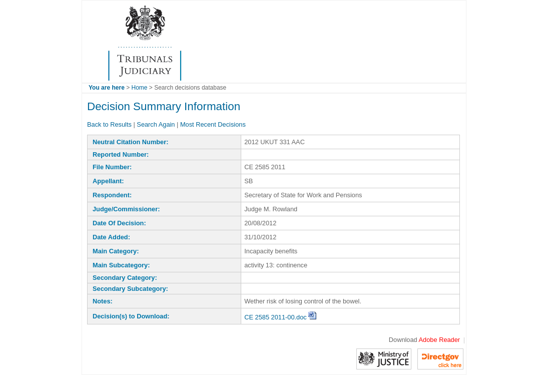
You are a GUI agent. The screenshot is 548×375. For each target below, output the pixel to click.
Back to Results (109, 124)
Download (424, 339)
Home (140, 87)
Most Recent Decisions (213, 124)
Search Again (156, 124)
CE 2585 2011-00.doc (280, 317)
